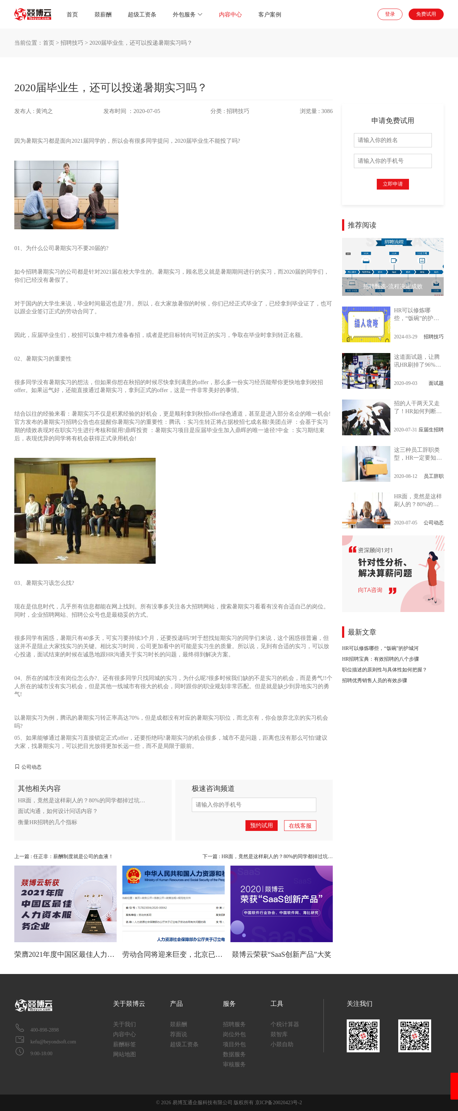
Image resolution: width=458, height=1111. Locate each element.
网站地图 (124, 1054)
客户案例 (269, 14)
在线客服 (300, 826)
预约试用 (261, 825)
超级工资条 (142, 14)
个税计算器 (285, 1024)
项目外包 (234, 1044)
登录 (390, 14)
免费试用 (426, 14)
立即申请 (393, 184)
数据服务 (234, 1054)
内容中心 (230, 14)
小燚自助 (282, 1044)
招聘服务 (234, 1024)
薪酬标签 (124, 1044)
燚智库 (279, 1034)
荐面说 (178, 1034)
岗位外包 (234, 1034)
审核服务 (234, 1064)
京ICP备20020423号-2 (278, 1102)
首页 (72, 14)
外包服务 (188, 14)
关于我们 (124, 1024)
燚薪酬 (103, 14)
